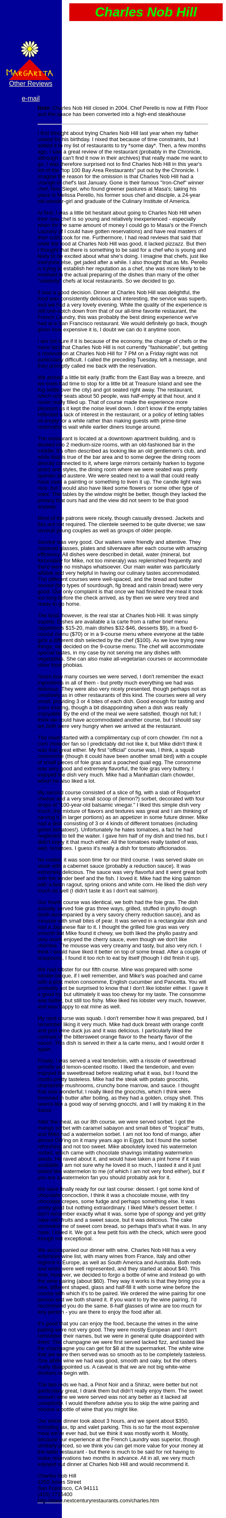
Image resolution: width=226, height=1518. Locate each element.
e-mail (31, 98)
